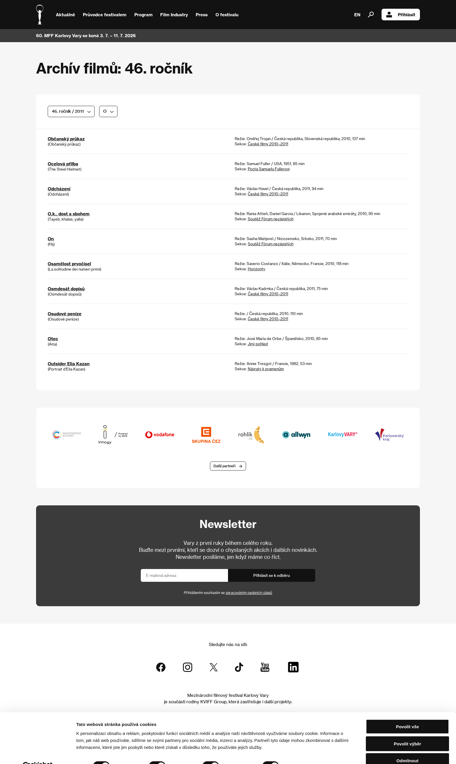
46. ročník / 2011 (68, 111)
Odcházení (59, 188)
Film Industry (174, 14)
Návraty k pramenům (266, 368)
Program (143, 14)
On (51, 238)
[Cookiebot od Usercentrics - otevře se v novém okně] (37, 752)
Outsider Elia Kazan (69, 363)
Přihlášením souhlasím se (228, 593)
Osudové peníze (64, 313)
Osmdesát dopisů (66, 288)
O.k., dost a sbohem (69, 213)
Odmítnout (407, 747)
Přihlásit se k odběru (271, 576)
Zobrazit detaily (306, 752)
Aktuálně (65, 14)
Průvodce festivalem (105, 14)
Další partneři (224, 466)
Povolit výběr (407, 730)
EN (357, 14)
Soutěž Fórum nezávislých (270, 219)
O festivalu (226, 14)
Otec (53, 338)
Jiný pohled (258, 343)
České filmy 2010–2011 (268, 144)
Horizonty (256, 268)
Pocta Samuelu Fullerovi (269, 169)
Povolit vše (407, 713)
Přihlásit (400, 14)
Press (202, 14)
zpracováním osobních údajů (249, 593)
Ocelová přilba (63, 163)
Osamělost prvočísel (69, 263)
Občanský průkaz (66, 138)
